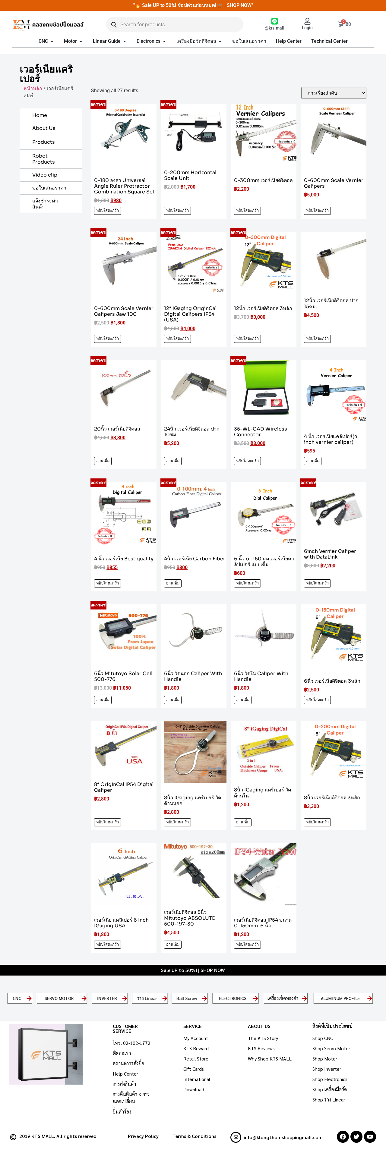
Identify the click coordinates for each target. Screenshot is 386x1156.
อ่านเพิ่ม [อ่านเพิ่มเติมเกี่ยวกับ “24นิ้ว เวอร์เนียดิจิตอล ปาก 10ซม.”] (172, 461)
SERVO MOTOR (59, 998)
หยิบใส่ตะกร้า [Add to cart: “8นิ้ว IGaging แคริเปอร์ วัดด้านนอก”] (177, 822)
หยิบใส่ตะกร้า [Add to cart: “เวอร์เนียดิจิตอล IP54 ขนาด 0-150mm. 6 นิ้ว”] (247, 944)
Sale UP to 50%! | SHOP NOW (193, 970)
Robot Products (43, 159)
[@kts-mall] (274, 21)
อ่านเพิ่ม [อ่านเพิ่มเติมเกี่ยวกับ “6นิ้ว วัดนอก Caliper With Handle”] (172, 699)
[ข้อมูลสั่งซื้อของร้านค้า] (333, 93)
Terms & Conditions (194, 1136)
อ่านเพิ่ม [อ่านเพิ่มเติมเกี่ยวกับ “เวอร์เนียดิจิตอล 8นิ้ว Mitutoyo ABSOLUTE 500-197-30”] (172, 944)
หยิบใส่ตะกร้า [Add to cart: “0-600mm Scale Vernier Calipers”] (317, 210)
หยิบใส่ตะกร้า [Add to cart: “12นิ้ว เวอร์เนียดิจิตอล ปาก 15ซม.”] (317, 338)
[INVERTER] (124, 998)
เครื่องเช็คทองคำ (283, 998)
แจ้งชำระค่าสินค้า (45, 204)
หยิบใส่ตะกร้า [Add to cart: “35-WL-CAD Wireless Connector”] (247, 461)
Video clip (44, 175)
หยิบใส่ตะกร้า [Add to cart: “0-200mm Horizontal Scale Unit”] (177, 210)
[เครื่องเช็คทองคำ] (304, 998)
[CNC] (29, 998)
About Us (43, 128)
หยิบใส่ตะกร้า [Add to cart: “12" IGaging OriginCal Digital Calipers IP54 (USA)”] (177, 338)
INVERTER (107, 998)
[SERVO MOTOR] (84, 998)
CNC (17, 998)
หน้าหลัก (33, 88)
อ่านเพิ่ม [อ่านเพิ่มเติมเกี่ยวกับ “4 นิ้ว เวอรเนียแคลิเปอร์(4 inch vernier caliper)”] (312, 461)
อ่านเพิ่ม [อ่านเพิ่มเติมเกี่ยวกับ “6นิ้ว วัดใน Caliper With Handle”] (242, 699)
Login (307, 27)
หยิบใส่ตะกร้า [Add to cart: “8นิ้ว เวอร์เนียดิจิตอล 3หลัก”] (317, 822)
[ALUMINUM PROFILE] (369, 998)
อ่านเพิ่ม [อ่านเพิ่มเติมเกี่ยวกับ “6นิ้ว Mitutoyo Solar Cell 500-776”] (102, 699)
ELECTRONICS (233, 998)
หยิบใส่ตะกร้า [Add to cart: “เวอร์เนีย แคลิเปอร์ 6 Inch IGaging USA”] (107, 944)
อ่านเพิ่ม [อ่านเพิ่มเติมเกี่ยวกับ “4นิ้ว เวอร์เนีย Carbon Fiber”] (172, 583)
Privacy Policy (143, 1136)
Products (43, 142)
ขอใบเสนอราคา (49, 188)
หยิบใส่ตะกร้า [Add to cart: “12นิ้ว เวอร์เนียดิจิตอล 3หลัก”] (247, 338)
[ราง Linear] (164, 998)
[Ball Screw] (204, 998)
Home (39, 115)
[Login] (307, 21)
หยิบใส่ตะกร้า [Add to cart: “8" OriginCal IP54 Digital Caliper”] (107, 822)
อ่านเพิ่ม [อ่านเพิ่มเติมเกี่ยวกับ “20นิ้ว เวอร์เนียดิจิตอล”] (102, 461)
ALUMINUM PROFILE (340, 998)
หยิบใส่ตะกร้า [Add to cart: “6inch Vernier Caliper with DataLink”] (317, 583)
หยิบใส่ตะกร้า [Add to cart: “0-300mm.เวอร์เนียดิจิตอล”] (247, 210)
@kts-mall (274, 28)
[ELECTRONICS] (255, 998)
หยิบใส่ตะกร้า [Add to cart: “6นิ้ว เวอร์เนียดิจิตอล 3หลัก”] (317, 699)
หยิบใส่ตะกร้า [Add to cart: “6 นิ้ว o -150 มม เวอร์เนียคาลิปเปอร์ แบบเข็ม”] (247, 583)
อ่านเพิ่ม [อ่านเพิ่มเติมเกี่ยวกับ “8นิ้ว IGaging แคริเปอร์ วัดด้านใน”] (242, 822)
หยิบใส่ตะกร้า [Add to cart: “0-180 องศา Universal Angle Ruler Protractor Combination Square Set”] (107, 210)
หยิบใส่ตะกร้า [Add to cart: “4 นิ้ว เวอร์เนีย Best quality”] (107, 583)
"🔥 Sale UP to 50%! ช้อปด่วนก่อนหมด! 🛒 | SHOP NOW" (193, 5)
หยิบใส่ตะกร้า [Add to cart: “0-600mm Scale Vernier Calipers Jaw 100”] (107, 338)
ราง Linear (147, 998)
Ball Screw (187, 998)
